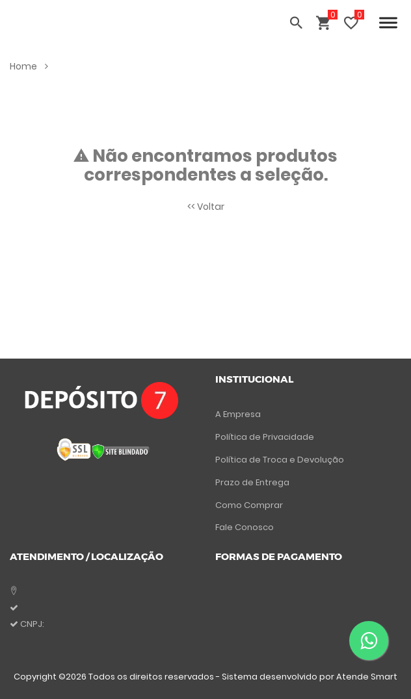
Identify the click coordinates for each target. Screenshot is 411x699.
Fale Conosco (244, 527)
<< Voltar (205, 206)
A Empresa (238, 414)
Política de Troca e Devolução (279, 459)
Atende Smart (366, 676)
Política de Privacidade (264, 437)
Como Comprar (249, 505)
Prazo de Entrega (252, 482)
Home (29, 66)
